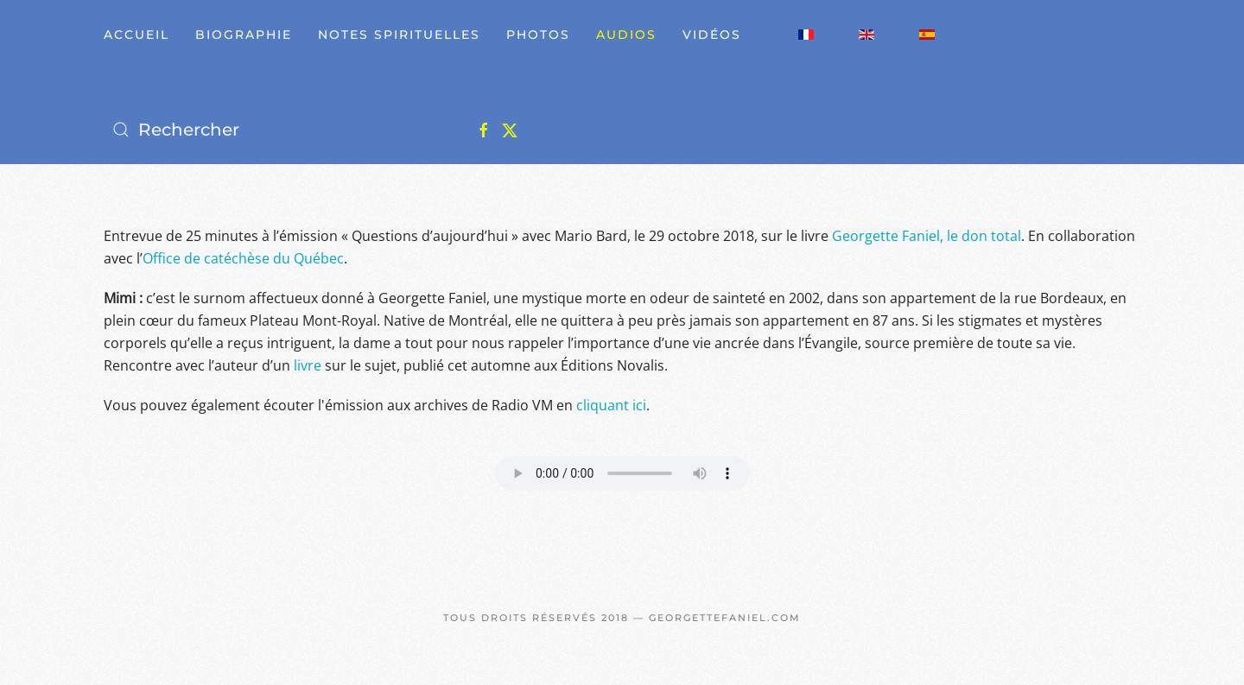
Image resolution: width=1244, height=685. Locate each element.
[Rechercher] (276, 129)
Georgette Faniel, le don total (926, 235)
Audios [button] (626, 34)
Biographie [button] (243, 34)
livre (307, 365)
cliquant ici (611, 405)
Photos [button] (538, 34)
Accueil (136, 34)
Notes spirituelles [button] (399, 34)
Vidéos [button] (711, 34)
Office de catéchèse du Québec (243, 258)
